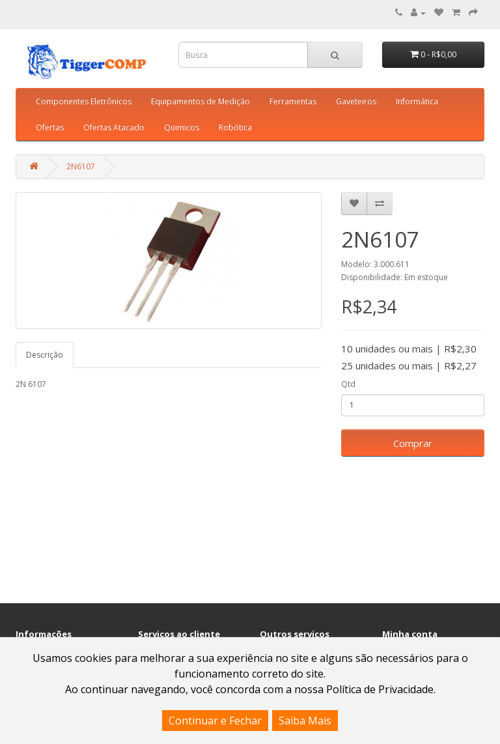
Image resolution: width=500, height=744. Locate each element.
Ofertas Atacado (114, 127)
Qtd (348, 384)
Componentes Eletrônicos (84, 101)
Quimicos (181, 127)
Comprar (412, 443)
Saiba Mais (305, 720)
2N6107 (80, 166)
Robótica (235, 127)
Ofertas (50, 127)
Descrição (44, 354)
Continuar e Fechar (215, 720)
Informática (417, 101)
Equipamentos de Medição (200, 101)
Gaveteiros (356, 101)
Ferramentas (293, 101)
